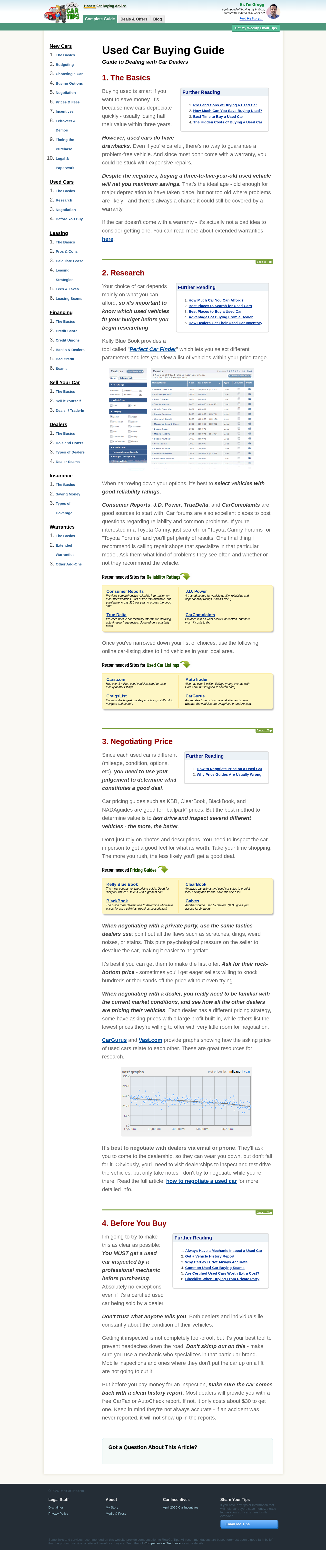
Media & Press (116, 1513)
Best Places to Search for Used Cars (220, 306)
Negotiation (66, 93)
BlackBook (117, 901)
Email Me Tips (238, 1524)
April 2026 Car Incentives (180, 1507)
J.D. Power (196, 591)
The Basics (65, 55)
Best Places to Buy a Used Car (215, 311)
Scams (62, 368)
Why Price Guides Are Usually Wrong (229, 774)
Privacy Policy (58, 1513)
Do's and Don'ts (69, 443)
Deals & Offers (133, 19)
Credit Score (67, 331)
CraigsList (117, 696)
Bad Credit (65, 359)
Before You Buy (69, 219)
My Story (112, 1507)
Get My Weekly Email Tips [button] (256, 28)
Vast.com (150, 1040)
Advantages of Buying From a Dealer (221, 317)
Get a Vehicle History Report (210, 1256)
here (107, 239)
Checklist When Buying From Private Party (222, 1279)
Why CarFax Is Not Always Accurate (216, 1262)
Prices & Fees (68, 102)
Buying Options (69, 83)
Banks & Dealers (70, 350)
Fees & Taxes (67, 289)
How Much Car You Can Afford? (216, 300)
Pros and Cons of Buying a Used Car (225, 105)
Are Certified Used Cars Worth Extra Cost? (222, 1273)
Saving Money (68, 494)
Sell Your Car (65, 382)
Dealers (58, 424)
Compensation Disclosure (162, 1543)
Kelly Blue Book (122, 884)
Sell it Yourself (68, 401)
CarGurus (195, 696)
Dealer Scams (68, 462)
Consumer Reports (125, 591)
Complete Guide (100, 19)
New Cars (61, 46)
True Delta (117, 615)
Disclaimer (56, 1507)
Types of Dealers (70, 452)
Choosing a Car (69, 74)
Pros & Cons (67, 251)
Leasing (59, 233)
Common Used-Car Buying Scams (215, 1268)
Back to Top (264, 261)
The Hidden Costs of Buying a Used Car (227, 122)
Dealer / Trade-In (70, 410)
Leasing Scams (69, 298)
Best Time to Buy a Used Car (218, 116)
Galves (192, 901)
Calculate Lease (69, 261)
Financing (61, 312)
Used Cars (62, 182)
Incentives (65, 111)
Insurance (61, 475)
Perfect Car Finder (153, 349)
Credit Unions (68, 340)
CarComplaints (200, 615)
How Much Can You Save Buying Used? (227, 111)
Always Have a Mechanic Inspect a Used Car (223, 1250)
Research (64, 200)
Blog (157, 19)
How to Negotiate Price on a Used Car (229, 769)
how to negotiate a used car (201, 1181)
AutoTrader (197, 679)
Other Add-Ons (69, 564)
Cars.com (116, 679)
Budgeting (65, 64)
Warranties (62, 527)
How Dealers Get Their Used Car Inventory (225, 323)
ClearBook (196, 884)
